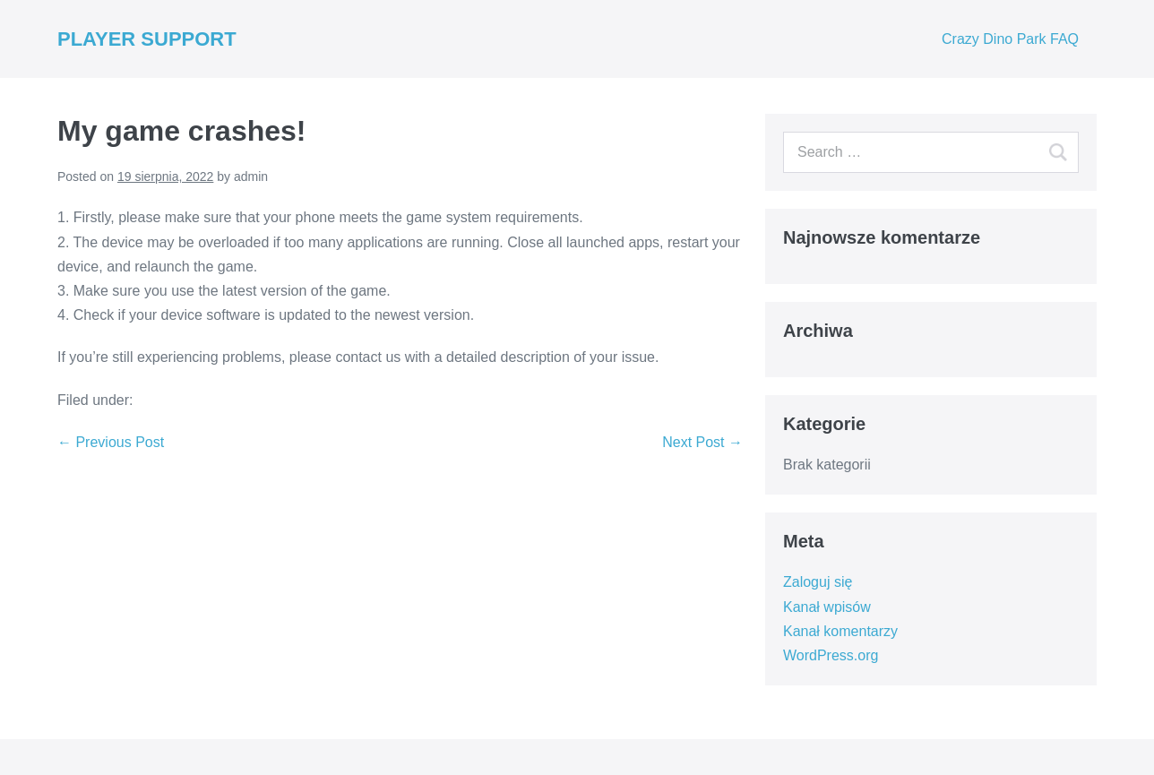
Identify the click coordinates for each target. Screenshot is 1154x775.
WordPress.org (830, 655)
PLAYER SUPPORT (147, 39)
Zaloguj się (817, 582)
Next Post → (702, 442)
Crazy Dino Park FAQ (1010, 39)
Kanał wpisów (827, 607)
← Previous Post (110, 442)
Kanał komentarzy (840, 631)
